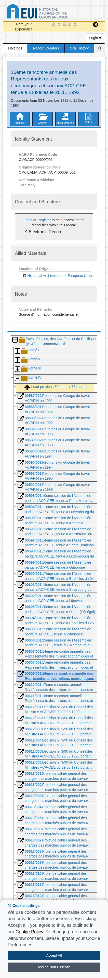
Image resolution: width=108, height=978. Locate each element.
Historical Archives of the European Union (56, 275)
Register (44, 220)
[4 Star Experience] (70, 25)
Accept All (54, 955)
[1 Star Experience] (54, 25)
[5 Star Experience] (75, 25)
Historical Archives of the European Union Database (52, 12)
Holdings (15, 48)
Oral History (79, 48)
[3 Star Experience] (65, 25)
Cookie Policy (29, 931)
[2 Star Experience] (59, 25)
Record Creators (46, 48)
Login (95, 38)
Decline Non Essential (54, 967)
